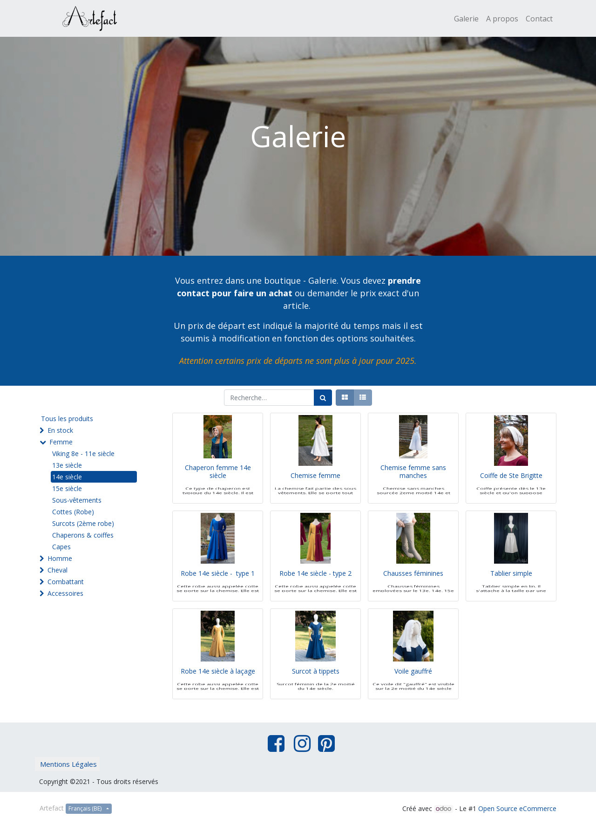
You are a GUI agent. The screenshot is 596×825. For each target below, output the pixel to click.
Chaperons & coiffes (83, 535)
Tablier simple (511, 587)
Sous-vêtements (77, 500)
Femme (61, 441)
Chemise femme (315, 489)
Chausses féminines (413, 587)
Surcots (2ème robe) (83, 523)
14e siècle (67, 476)
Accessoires (65, 593)
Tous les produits (67, 418)
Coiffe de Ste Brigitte (511, 489)
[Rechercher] (323, 397)
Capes (61, 546)
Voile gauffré (413, 685)
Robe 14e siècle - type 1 (218, 587)
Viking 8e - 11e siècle (83, 453)
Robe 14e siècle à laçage (218, 685)
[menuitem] (466, 18)
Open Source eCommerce (517, 808)
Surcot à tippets (315, 685)
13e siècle (67, 465)
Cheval (57, 570)
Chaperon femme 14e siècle (218, 485)
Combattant (65, 581)
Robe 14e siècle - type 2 (315, 587)
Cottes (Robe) (73, 511)
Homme (59, 558)
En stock (60, 430)
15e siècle (67, 488)
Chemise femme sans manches (413, 485)
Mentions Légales (68, 764)
